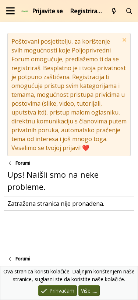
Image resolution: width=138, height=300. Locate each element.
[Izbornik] (10, 11)
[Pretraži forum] (129, 11)
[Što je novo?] (114, 11)
